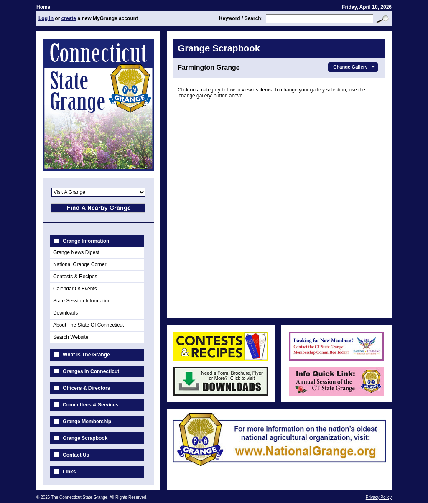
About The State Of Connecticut (88, 325)
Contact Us (76, 455)
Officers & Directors (86, 388)
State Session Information (81, 301)
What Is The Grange (86, 355)
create (68, 18)
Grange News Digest (76, 252)
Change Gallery (354, 67)
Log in (46, 18)
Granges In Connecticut (91, 371)
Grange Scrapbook (85, 438)
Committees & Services (90, 405)
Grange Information (86, 241)
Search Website (71, 337)
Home (43, 7)
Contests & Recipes (75, 276)
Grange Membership (87, 421)
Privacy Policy (379, 497)
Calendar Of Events (75, 289)
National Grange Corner (79, 264)
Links (69, 472)
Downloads (65, 313)
